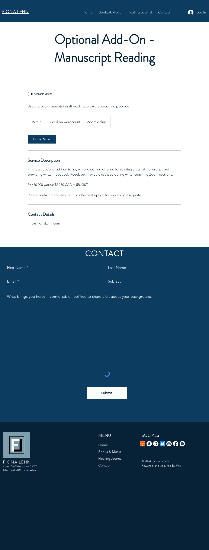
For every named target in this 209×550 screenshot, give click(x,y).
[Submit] (107, 393)
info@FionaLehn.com (27, 470)
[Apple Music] (155, 443)
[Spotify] (182, 443)
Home (103, 445)
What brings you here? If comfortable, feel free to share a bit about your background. (79, 296)
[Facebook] (175, 443)
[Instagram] (169, 443)
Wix (178, 466)
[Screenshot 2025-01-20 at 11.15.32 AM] (162, 443)
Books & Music (109, 452)
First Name (16, 268)
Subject (114, 281)
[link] (42, 139)
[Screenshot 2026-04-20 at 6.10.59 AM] (142, 443)
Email (11, 281)
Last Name (117, 268)
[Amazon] (149, 443)
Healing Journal (110, 458)
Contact (104, 465)
